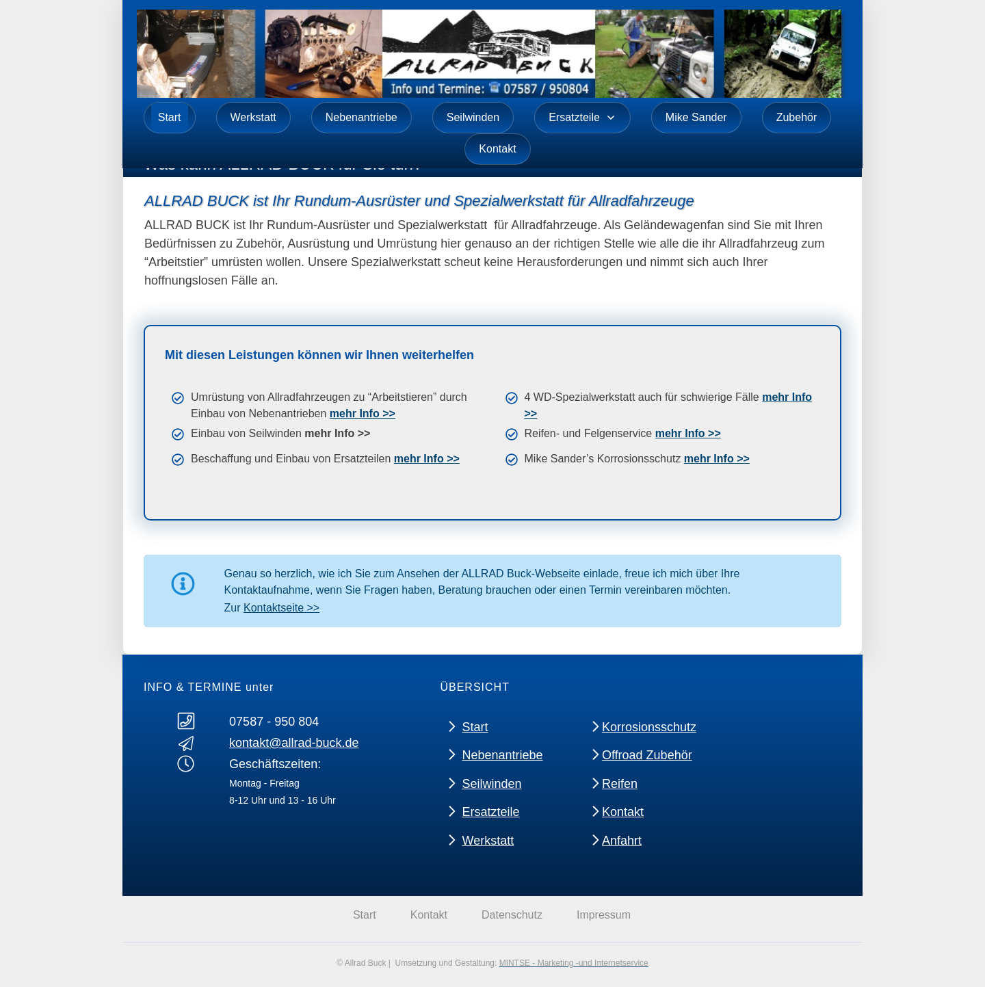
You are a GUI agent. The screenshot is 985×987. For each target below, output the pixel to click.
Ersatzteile (490, 812)
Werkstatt (488, 840)
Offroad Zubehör (647, 755)
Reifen (620, 783)
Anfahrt (622, 840)
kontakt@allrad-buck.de (293, 743)
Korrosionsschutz (649, 727)
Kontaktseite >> (281, 608)
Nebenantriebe (502, 755)
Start (475, 727)
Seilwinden (491, 783)
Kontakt (623, 812)
